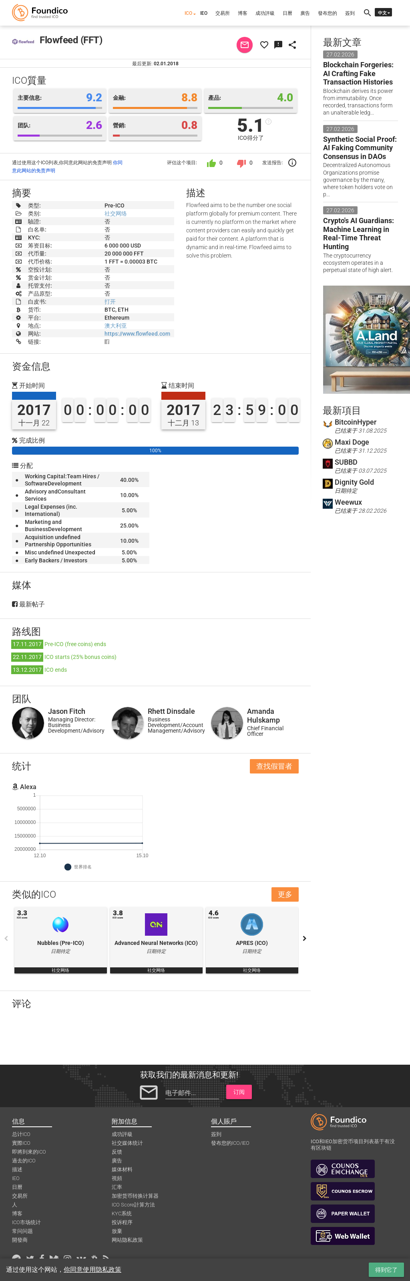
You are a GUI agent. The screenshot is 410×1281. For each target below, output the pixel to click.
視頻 (117, 1178)
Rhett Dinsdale (171, 711)
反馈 (117, 1152)
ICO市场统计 (26, 1222)
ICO (188, 13)
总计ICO (21, 1134)
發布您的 (327, 13)
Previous (6, 939)
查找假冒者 (274, 766)
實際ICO (21, 1143)
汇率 (117, 1187)
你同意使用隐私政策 (92, 1269)
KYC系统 (122, 1214)
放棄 (117, 1231)
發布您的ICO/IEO (230, 1143)
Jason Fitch (66, 711)
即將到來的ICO (29, 1152)
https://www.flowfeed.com (137, 333)
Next (305, 939)
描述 (17, 1169)
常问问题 (22, 1231)
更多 (285, 894)
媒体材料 (122, 1169)
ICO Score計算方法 (133, 1205)
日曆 (287, 13)
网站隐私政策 (127, 1240)
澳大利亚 (116, 325)
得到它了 (386, 1270)
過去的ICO (24, 1161)
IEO (203, 13)
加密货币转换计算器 (135, 1196)
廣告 (305, 13)
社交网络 (116, 213)
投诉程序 (122, 1222)
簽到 (350, 13)
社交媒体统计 (127, 1143)
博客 (242, 13)
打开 (110, 301)
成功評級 (265, 13)
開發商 (20, 1240)
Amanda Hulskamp (263, 715)
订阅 (239, 1092)
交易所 (222, 13)
